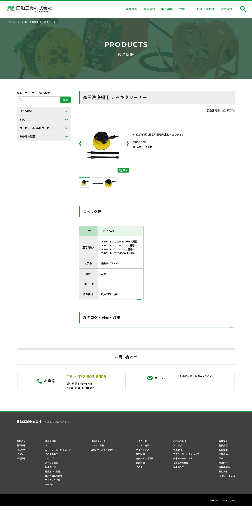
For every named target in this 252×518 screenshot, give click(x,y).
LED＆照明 (25, 111)
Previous (80, 144)
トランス (24, 119)
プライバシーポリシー (28, 512)
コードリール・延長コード (34, 128)
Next (128, 144)
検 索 (65, 99)
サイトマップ (71, 512)
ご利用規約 (52, 512)
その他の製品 (27, 136)
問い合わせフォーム (195, 406)
